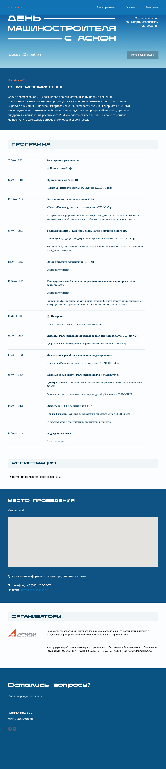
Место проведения (106, 7)
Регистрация (152, 7)
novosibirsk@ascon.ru (35, 589)
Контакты (130, 7)
